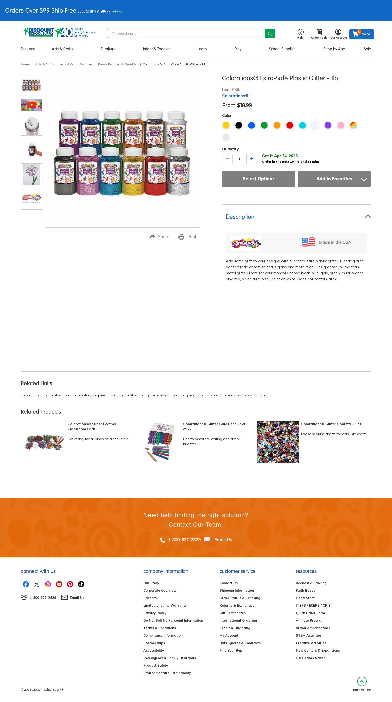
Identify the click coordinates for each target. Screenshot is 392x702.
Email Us (223, 539)
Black (238, 125)
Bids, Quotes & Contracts (240, 643)
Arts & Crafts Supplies (76, 64)
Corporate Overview (160, 590)
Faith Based (306, 590)
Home (25, 64)
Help (300, 34)
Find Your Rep (231, 650)
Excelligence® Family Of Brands (170, 658)
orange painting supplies (85, 395)
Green (264, 125)
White (315, 125)
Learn (202, 49)
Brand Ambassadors (313, 628)
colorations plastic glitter (41, 395)
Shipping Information (237, 590)
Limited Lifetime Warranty (165, 605)
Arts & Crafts (62, 49)
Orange (277, 125)
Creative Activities (311, 643)
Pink (340, 125)
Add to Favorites (342, 179)
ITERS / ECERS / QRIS (313, 605)
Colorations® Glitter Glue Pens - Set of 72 (214, 426)
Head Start (305, 598)
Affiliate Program (310, 620)
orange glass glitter (189, 395)
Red (290, 125)
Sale (367, 49)
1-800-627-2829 (184, 539)
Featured (28, 49)
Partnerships (154, 643)
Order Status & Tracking (240, 598)
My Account (229, 635)
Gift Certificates (233, 613)
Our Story (151, 583)
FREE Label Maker (310, 658)
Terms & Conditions (160, 628)
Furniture (108, 49)
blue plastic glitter (123, 395)
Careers (150, 598)
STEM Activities (309, 635)
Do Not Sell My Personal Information (173, 620)
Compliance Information (163, 635)
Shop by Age (334, 49)
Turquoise (302, 125)
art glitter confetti (155, 395)
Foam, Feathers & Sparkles (118, 64)
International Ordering (238, 620)
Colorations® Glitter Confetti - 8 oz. (332, 424)
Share (160, 237)
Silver (226, 137)
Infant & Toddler (156, 49)
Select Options (259, 179)
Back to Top (362, 684)
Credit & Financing (235, 628)
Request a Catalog (311, 583)
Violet (328, 125)
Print (187, 237)
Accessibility (154, 650)
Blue (251, 125)
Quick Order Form (310, 613)
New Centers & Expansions (318, 650)
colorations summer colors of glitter (237, 395)
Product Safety (156, 665)
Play (238, 49)
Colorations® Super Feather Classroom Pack (92, 426)
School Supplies (282, 49)
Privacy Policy (155, 613)
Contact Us (229, 583)
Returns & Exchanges (237, 605)
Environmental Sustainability (167, 673)
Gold (226, 125)
